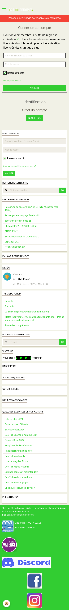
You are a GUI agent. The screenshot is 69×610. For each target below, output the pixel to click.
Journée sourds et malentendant (21, 472)
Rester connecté (13, 73)
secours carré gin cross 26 (18, 220)
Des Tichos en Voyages (16, 482)
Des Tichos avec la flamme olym (21, 435)
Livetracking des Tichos (16, 461)
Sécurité (9, 301)
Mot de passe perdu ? (12, 81)
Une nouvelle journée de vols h (20, 488)
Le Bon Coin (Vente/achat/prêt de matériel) (27, 311)
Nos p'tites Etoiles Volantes (18, 445)
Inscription (34, 118)
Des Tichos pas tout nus (17, 466)
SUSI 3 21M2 (11, 231)
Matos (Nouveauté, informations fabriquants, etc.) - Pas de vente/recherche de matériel (34, 318)
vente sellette (12, 242)
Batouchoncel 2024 (14, 429)
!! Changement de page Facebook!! (22, 215)
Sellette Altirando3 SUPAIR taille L (22, 236)
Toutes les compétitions (17, 325)
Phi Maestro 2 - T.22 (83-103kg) (21, 226)
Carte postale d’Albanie (16, 424)
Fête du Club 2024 (14, 419)
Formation (10, 306)
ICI (18, 39)
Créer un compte (10, 166)
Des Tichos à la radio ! (15, 456)
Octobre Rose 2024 (14, 440)
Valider (34, 88)
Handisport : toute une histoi (19, 451)
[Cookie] (6, 603)
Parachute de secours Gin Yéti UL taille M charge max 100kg (31, 208)
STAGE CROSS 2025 (15, 247)
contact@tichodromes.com (20, 514)
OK (62, 190)
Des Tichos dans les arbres (18, 477)
